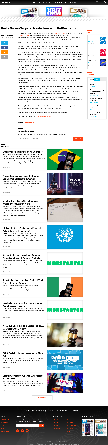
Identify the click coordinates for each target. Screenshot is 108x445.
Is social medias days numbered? (96, 99)
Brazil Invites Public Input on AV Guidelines (23, 152)
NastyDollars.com (59, 33)
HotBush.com (24, 35)
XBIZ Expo (69, 429)
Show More (42, 397)
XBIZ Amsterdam (91, 39)
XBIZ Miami (69, 423)
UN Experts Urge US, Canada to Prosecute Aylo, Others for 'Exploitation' (22, 229)
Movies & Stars (36, 2)
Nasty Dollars (29, 122)
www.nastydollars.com (43, 116)
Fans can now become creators (96, 83)
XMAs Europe (92, 60)
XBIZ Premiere (57, 429)
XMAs (68, 432)
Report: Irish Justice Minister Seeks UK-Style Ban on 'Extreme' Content (23, 281)
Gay (65, 2)
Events (89, 32)
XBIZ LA (68, 420)
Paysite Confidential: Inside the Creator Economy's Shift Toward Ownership (21, 177)
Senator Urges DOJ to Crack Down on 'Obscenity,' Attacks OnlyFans (20, 202)
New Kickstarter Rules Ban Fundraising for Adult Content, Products (22, 304)
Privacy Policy (5, 432)
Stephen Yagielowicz (7, 35)
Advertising (4, 423)
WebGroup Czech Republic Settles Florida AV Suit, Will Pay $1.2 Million (23, 327)
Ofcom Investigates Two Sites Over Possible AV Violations (23, 377)
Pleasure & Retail (56, 2)
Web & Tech (46, 2)
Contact (3, 426)
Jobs (97, 79)
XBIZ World (56, 426)
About (3, 429)
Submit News (5, 420)
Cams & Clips (72, 2)
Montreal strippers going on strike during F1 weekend (97, 91)
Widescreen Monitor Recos (95, 106)
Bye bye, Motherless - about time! (96, 113)
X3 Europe (91, 50)
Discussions (91, 79)
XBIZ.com (55, 420)
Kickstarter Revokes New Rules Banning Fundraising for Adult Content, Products (21, 256)
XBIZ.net (90, 74)
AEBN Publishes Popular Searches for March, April (24, 354)
